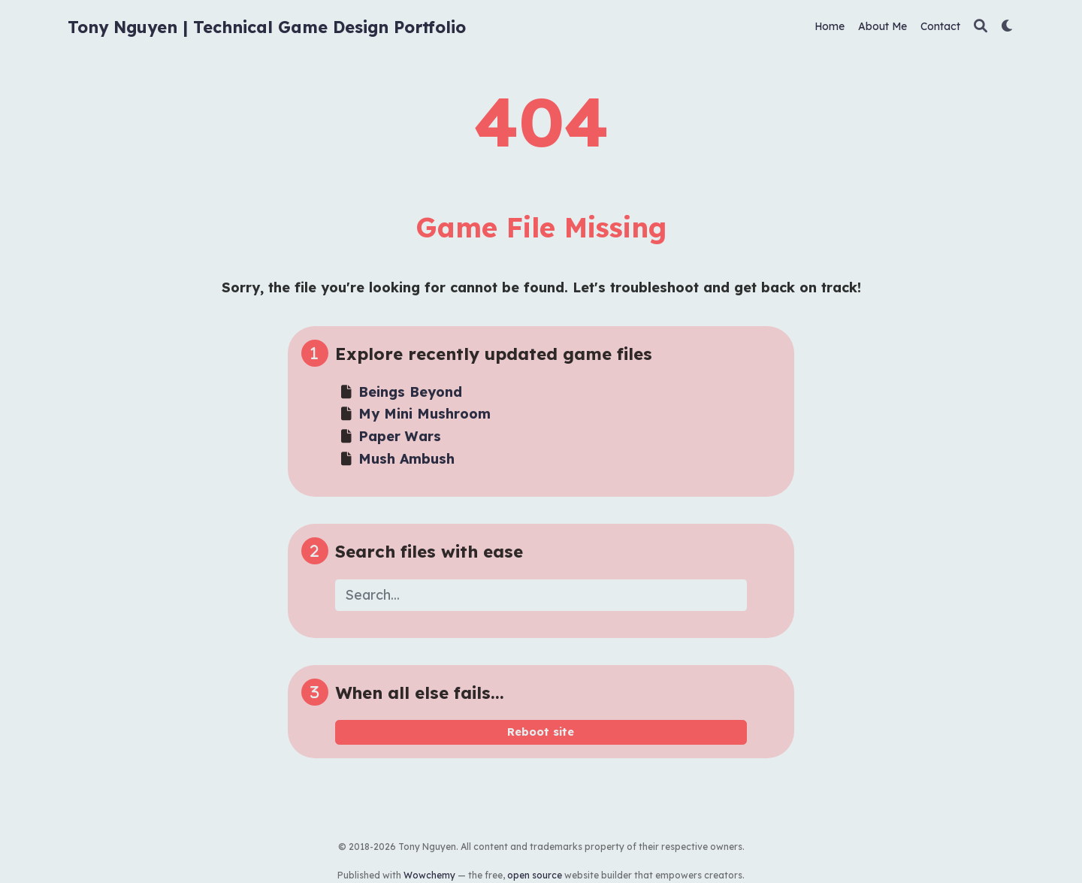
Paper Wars (399, 436)
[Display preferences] (1007, 26)
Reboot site (540, 732)
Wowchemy (429, 875)
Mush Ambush (406, 458)
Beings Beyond (410, 392)
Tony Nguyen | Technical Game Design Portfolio (267, 27)
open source (534, 875)
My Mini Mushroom (424, 413)
